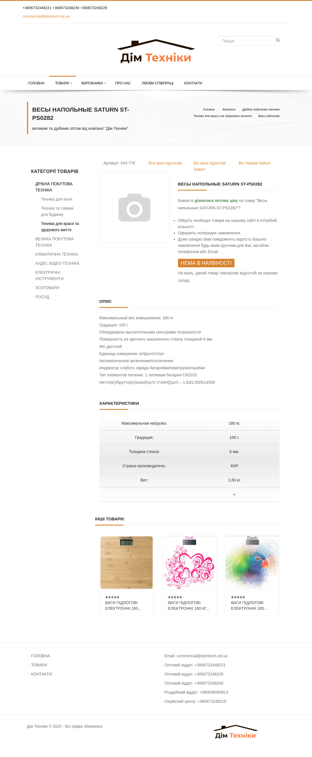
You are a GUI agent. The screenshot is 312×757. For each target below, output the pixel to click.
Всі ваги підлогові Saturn (210, 166)
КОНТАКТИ (41, 674)
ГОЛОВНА (40, 656)
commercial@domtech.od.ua (46, 16)
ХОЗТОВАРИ (47, 287)
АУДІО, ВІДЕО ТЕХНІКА (57, 263)
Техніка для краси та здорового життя (222, 116)
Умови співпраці (157, 83)
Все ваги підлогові (165, 163)
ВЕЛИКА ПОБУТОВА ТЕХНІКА (54, 242)
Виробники (93, 83)
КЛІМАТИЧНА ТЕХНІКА (56, 254)
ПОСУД (42, 297)
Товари (63, 83)
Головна (36, 83)
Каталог (229, 109)
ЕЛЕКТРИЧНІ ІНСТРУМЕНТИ (49, 275)
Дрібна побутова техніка (260, 109)
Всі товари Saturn (255, 163)
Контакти (193, 83)
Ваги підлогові (269, 116)
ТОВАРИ (39, 665)
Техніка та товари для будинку (57, 211)
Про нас (123, 83)
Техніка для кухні (56, 199)
